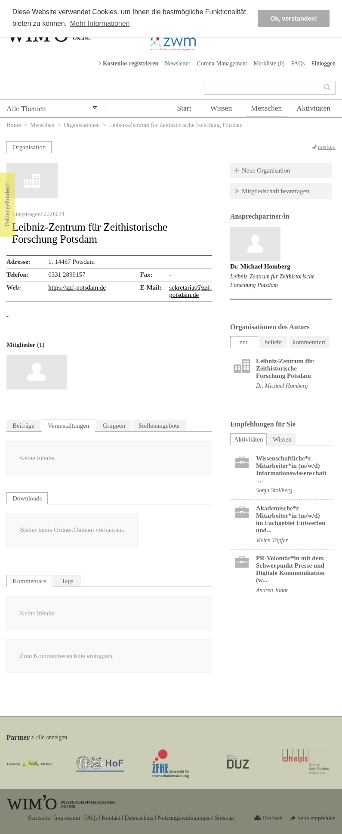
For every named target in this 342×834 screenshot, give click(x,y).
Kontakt (111, 818)
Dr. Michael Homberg (260, 266)
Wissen (221, 108)
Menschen (266, 108)
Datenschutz (139, 818)
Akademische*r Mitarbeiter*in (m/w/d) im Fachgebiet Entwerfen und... (291, 519)
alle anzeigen (51, 737)
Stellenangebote (159, 425)
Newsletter (178, 63)
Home (13, 125)
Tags (68, 581)
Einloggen (323, 63)
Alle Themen (26, 108)
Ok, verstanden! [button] (293, 18)
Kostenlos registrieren (130, 63)
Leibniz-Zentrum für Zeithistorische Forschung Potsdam (285, 368)
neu (244, 342)
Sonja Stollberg (274, 490)
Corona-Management (222, 63)
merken (327, 147)
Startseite (39, 818)
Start (184, 108)
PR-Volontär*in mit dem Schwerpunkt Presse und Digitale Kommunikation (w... (290, 569)
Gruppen (113, 425)
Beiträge (23, 425)
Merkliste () (268, 63)
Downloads (27, 498)
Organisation (29, 147)
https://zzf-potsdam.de (77, 287)
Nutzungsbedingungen (184, 818)
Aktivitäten (313, 108)
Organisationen (82, 125)
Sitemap (224, 818)
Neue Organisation (266, 170)
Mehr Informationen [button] (100, 23)
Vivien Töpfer (272, 540)
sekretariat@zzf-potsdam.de (190, 291)
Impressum (67, 818)
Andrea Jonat (272, 590)
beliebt (273, 342)
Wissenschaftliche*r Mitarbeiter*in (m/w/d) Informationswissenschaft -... (291, 469)
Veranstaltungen (68, 425)
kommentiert (309, 342)
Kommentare (29, 581)
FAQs (298, 63)
